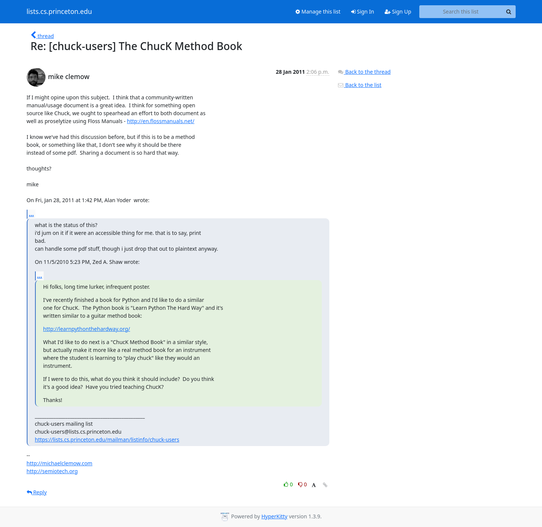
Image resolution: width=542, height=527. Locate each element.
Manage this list (318, 11)
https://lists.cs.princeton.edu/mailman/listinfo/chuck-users (107, 439)
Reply (37, 492)
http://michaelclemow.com (60, 463)
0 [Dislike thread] (302, 484)
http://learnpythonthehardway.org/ (86, 328)
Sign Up (398, 11)
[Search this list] (460, 11)
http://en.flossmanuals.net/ (160, 121)
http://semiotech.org (52, 471)
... (31, 214)
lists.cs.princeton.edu (59, 11)
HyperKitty (274, 516)
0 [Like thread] (289, 484)
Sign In (362, 11)
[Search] (509, 11)
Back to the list (359, 84)
